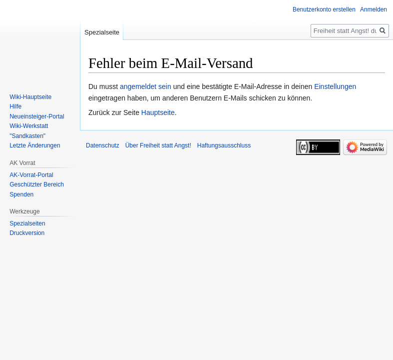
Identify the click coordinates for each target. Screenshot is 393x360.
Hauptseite (158, 112)
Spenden (21, 194)
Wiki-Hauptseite (30, 97)
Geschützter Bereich (36, 184)
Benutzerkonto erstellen (324, 9)
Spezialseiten (27, 223)
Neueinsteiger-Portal (36, 116)
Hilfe (15, 106)
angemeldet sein (145, 86)
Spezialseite (101, 32)
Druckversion (26, 233)
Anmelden (373, 9)
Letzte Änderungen (34, 145)
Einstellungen (335, 86)
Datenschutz (102, 145)
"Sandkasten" (27, 136)
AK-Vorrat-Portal (31, 175)
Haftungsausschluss (224, 145)
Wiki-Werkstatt (28, 126)
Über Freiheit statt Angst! (158, 145)
